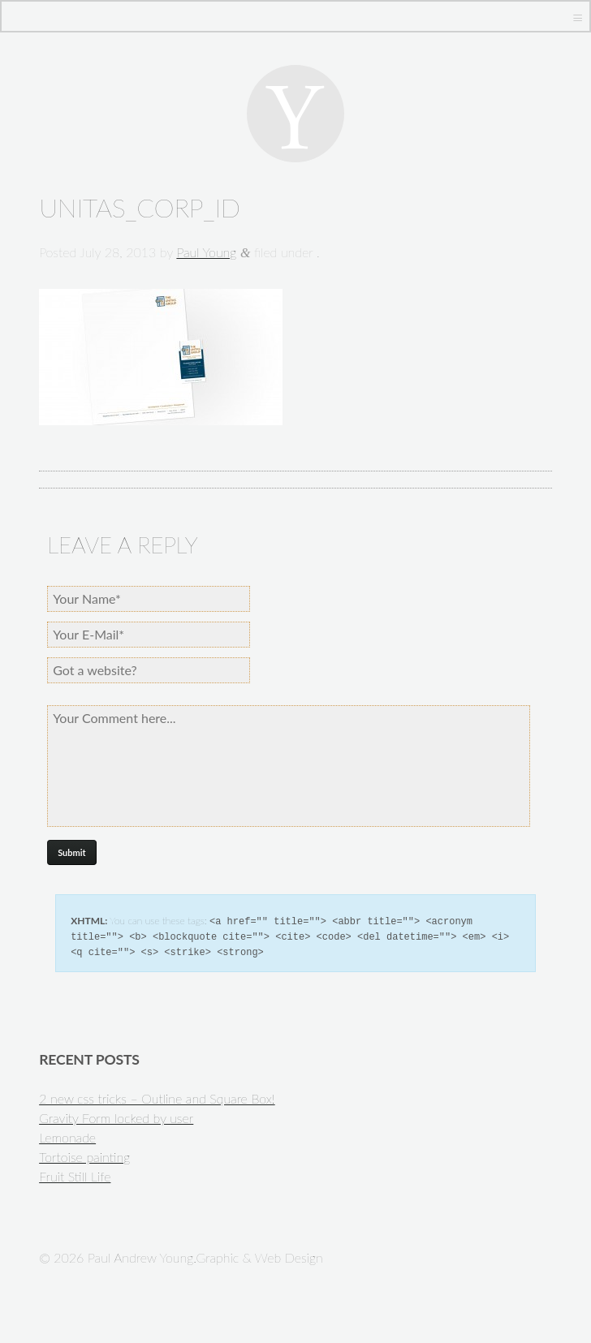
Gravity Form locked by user (116, 1115)
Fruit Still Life (74, 1174)
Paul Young (206, 252)
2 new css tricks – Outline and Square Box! (157, 1096)
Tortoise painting (84, 1154)
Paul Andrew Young (295, 113)
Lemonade (67, 1135)
